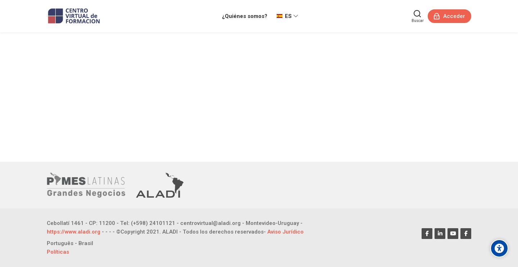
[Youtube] (452, 233)
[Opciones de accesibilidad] (499, 248)
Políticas (58, 252)
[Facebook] (427, 233)
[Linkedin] (440, 233)
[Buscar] (418, 16)
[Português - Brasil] (70, 243)
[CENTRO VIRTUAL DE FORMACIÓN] (75, 16)
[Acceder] (449, 16)
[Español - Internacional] (287, 16)
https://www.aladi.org (73, 232)
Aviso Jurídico (285, 232)
